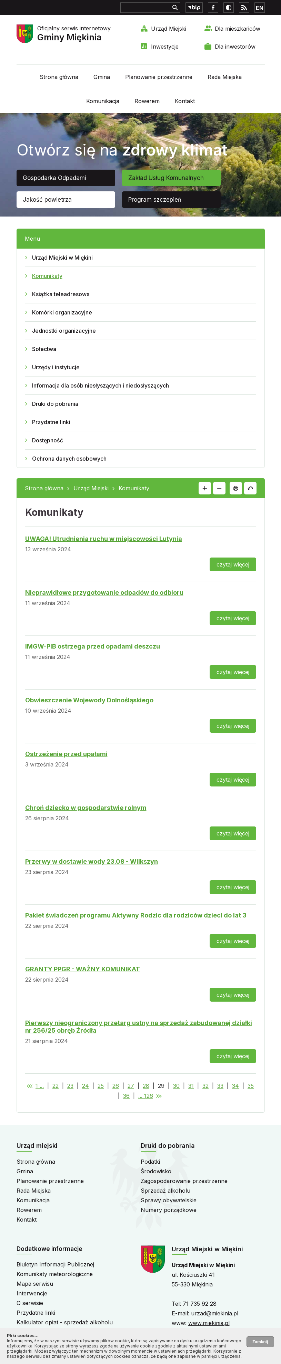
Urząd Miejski (168, 28)
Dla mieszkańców (237, 28)
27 (131, 1085)
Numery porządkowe (169, 1209)
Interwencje (32, 1293)
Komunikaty (47, 275)
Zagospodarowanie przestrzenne (184, 1180)
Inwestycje (165, 46)
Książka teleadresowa (61, 294)
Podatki (150, 1161)
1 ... (40, 1085)
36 (126, 1095)
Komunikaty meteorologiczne (55, 1274)
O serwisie (30, 1303)
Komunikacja (102, 101)
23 (70, 1085)
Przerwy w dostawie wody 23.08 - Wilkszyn (91, 861)
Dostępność (47, 440)
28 (146, 1085)
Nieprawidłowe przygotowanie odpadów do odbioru (104, 592)
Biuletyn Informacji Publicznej (55, 1264)
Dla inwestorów (235, 46)
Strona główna (59, 76)
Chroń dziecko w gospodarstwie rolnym (86, 807)
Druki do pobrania (55, 403)
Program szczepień (154, 199)
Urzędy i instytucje (56, 367)
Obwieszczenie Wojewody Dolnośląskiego (89, 700)
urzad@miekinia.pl (214, 1313)
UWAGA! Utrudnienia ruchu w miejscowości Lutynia (103, 538)
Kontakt (185, 101)
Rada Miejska (225, 76)
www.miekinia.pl (209, 1323)
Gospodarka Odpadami (54, 177)
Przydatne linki (51, 422)
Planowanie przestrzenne (158, 76)
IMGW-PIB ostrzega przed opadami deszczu (92, 646)
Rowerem (147, 101)
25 (101, 1085)
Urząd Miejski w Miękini (62, 257)
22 (55, 1085)
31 (191, 1085)
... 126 (145, 1095)
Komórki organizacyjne (62, 312)
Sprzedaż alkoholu (165, 1190)
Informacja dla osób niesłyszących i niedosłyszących (100, 385)
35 (251, 1085)
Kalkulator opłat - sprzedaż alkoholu (65, 1322)
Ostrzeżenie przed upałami (66, 754)
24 (85, 1085)
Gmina (101, 76)
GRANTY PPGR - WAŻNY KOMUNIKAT (82, 969)
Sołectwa (44, 348)
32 (205, 1085)
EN (259, 7)
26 (115, 1085)
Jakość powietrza (47, 199)
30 (176, 1085)
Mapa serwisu (35, 1283)
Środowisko (156, 1171)
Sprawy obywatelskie (169, 1200)
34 (235, 1085)
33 (220, 1085)
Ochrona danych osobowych (69, 458)
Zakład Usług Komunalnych (166, 177)
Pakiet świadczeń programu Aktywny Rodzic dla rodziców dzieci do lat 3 (136, 915)
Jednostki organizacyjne (64, 330)
